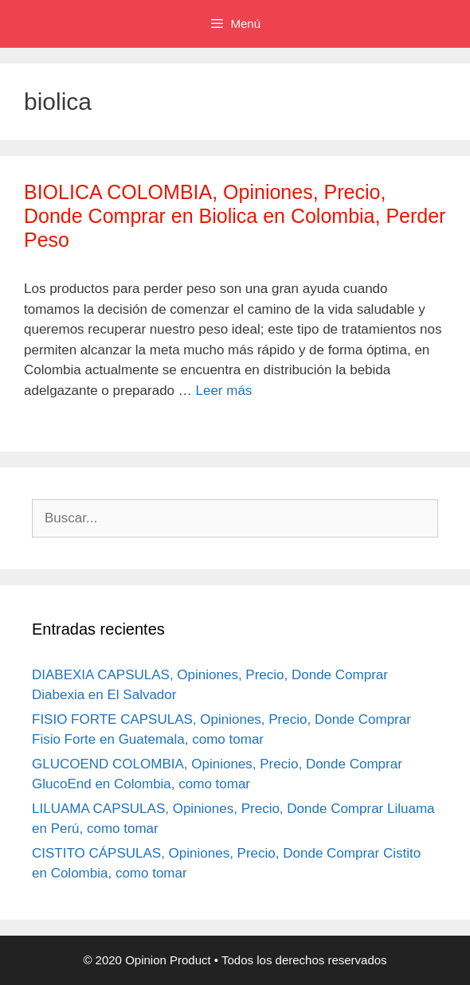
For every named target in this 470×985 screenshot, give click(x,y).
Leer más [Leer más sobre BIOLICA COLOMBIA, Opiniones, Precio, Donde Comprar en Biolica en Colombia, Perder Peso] (224, 390)
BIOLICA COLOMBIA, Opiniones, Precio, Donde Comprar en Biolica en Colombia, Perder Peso (234, 216)
